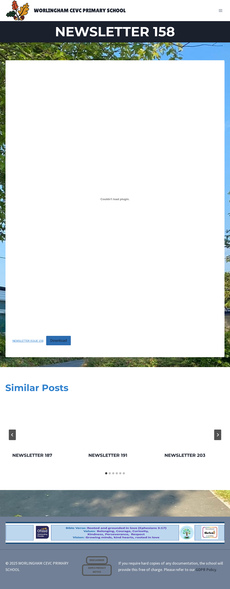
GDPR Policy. (206, 569)
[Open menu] (221, 10)
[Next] (217, 435)
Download (58, 340)
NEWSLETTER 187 (32, 455)
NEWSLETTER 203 (184, 455)
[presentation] (39, 422)
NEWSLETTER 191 (107, 455)
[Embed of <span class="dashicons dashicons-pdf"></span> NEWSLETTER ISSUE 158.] (115, 199)
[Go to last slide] (12, 435)
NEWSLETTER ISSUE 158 (28, 341)
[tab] (106, 473)
